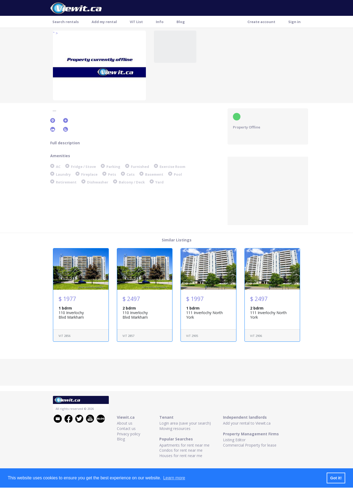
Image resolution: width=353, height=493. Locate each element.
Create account (261, 21)
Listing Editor (234, 439)
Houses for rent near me (180, 455)
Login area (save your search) (185, 423)
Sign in (294, 21)
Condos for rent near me (181, 450)
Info (160, 21)
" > (55, 33)
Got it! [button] (335, 478)
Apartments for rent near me (184, 445)
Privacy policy (128, 433)
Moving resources (174, 428)
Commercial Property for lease (249, 445)
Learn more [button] (174, 478)
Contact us (126, 428)
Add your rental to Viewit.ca (247, 423)
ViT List (136, 21)
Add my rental (104, 21)
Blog (180, 21)
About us (124, 423)
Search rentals (65, 21)
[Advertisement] (268, 190)
